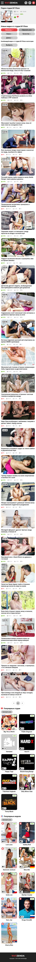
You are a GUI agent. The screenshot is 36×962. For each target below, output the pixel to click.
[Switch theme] (33, 2)
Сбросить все (27, 30)
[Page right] (22, 703)
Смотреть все (6, 820)
